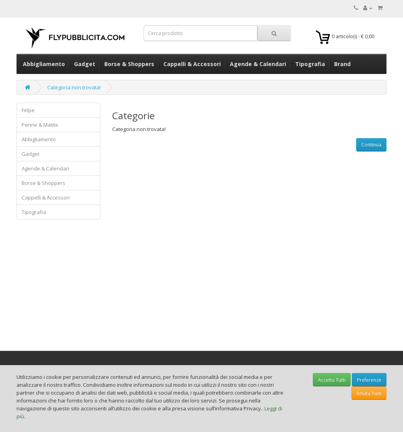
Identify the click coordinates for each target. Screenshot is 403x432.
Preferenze (369, 380)
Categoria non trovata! (74, 87)
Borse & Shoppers (43, 182)
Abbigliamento (39, 139)
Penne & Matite (40, 124)
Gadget (30, 153)
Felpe (28, 110)
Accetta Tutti (332, 380)
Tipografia (34, 212)
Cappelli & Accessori (46, 197)
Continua (371, 144)
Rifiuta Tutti (369, 393)
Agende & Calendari (45, 168)
